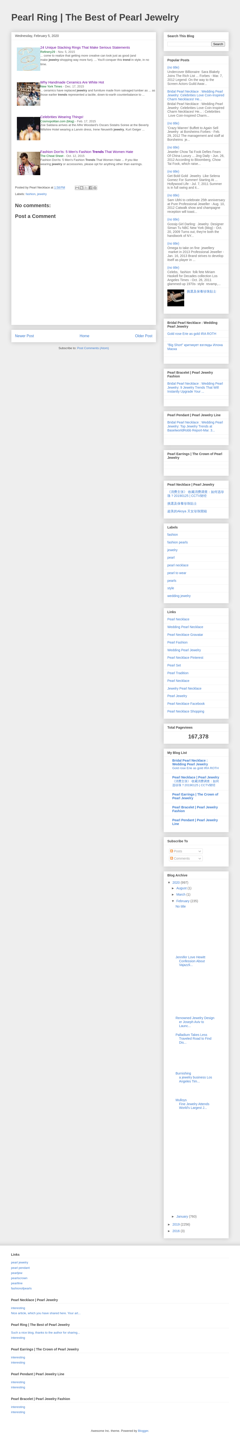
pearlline (16, 1283)
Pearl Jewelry (177, 696)
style (170, 588)
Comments (180, 858)
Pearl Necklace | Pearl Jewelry (195, 777)
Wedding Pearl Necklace (185, 627)
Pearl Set (174, 665)
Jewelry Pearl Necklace (184, 688)
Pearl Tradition (177, 673)
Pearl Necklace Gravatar (185, 635)
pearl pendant (20, 1268)
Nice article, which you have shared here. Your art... (46, 1313)
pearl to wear (176, 573)
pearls (171, 581)
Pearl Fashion (177, 642)
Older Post (143, 336)
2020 (176, 882)
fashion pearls (177, 542)
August (181, 888)
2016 (176, 1231)
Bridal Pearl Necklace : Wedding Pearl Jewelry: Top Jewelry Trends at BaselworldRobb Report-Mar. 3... (195, 426)
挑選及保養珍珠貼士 (201, 291)
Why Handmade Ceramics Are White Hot (72, 82)
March (181, 894)
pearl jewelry (19, 1262)
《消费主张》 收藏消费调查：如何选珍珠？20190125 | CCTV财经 (195, 494)
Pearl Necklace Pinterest (185, 657)
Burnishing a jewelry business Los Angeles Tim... (194, 1077)
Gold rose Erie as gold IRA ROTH (191, 334)
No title (181, 906)
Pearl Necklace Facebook (186, 704)
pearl (171, 557)
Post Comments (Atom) (93, 348)
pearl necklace (177, 565)
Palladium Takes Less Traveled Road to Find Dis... (193, 1039)
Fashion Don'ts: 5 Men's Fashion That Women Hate (86, 152)
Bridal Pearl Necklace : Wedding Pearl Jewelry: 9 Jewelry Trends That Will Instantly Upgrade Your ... (195, 387)
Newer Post (24, 336)
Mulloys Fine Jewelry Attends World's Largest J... (192, 1104)
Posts (176, 851)
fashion (31, 194)
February (183, 901)
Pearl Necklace (178, 619)
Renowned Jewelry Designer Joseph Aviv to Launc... (195, 1022)
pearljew (16, 1273)
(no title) (173, 67)
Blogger (143, 1431)
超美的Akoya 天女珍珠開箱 (187, 511)
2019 (176, 1224)
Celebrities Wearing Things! (61, 117)
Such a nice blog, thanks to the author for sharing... (45, 1332)
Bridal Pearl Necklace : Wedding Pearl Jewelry (190, 762)
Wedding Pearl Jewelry (184, 650)
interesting (18, 1308)
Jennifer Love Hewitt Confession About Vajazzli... (190, 961)
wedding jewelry (179, 596)
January (182, 1216)
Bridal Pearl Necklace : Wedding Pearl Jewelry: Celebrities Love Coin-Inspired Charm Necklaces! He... (195, 95)
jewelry (42, 194)
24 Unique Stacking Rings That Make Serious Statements (85, 47)
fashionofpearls (21, 1288)
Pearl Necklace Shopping (185, 711)
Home (85, 336)
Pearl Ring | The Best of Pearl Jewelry (95, 17)
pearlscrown (19, 1278)
